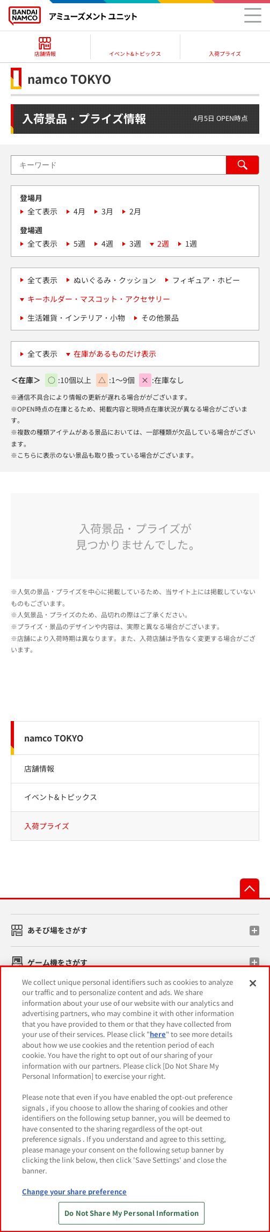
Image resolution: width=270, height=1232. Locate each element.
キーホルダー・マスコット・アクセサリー (98, 298)
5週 (79, 243)
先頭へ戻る (249, 888)
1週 (191, 243)
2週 (163, 243)
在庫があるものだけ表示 (115, 353)
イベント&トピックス (60, 796)
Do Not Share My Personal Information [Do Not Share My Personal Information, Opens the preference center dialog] (131, 1213)
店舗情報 (39, 768)
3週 (135, 243)
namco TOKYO (53, 737)
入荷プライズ (46, 825)
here (158, 1034)
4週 (107, 243)
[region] (135, 1099)
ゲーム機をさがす (57, 962)
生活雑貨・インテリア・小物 (76, 317)
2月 (135, 211)
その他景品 (160, 317)
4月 (79, 211)
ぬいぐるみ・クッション (115, 280)
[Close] (253, 983)
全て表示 (42, 211)
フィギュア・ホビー (206, 280)
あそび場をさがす (57, 930)
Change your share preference (74, 1191)
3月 (107, 211)
